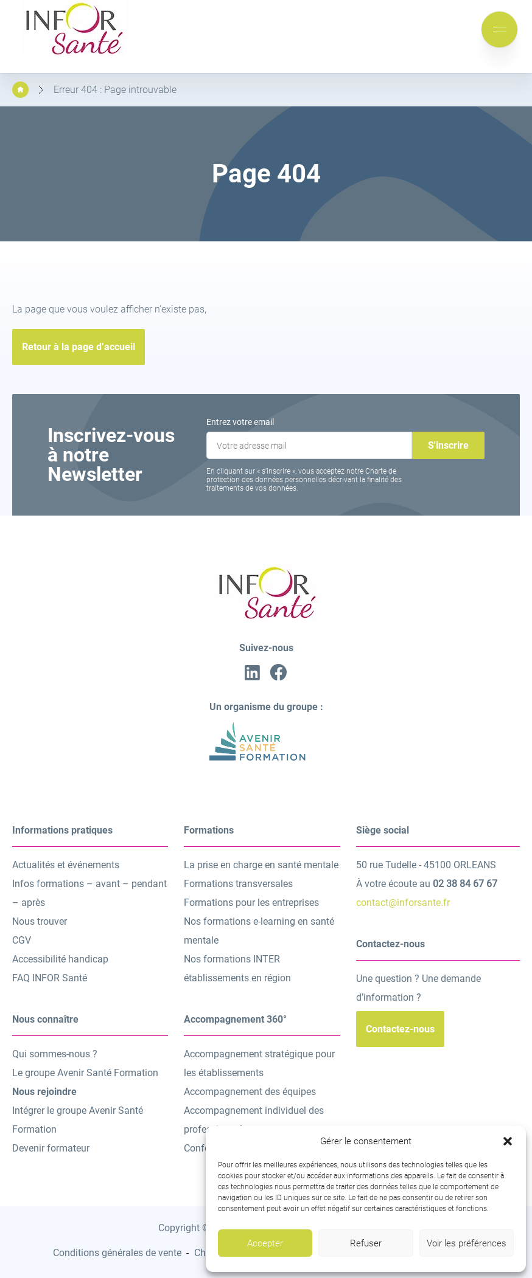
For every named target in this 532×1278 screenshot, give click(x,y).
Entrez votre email (240, 422)
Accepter (265, 1243)
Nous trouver (39, 921)
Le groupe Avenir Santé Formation (85, 1073)
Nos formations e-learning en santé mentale (259, 931)
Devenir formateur (50, 1148)
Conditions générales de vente (117, 1253)
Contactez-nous (400, 1029)
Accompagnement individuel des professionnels (254, 1120)
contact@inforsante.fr (403, 902)
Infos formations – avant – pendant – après (89, 893)
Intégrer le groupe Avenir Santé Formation (77, 1120)
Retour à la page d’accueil (78, 347)
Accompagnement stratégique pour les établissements (259, 1063)
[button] (508, 1141)
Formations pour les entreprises (251, 902)
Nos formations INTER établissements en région (237, 968)
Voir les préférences (466, 1243)
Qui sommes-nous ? (54, 1054)
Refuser (366, 1243)
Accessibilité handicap (60, 959)
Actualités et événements (65, 865)
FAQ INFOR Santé (49, 978)
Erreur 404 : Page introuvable (115, 89)
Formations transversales (238, 883)
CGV (21, 940)
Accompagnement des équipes (250, 1091)
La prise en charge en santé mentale (261, 865)
